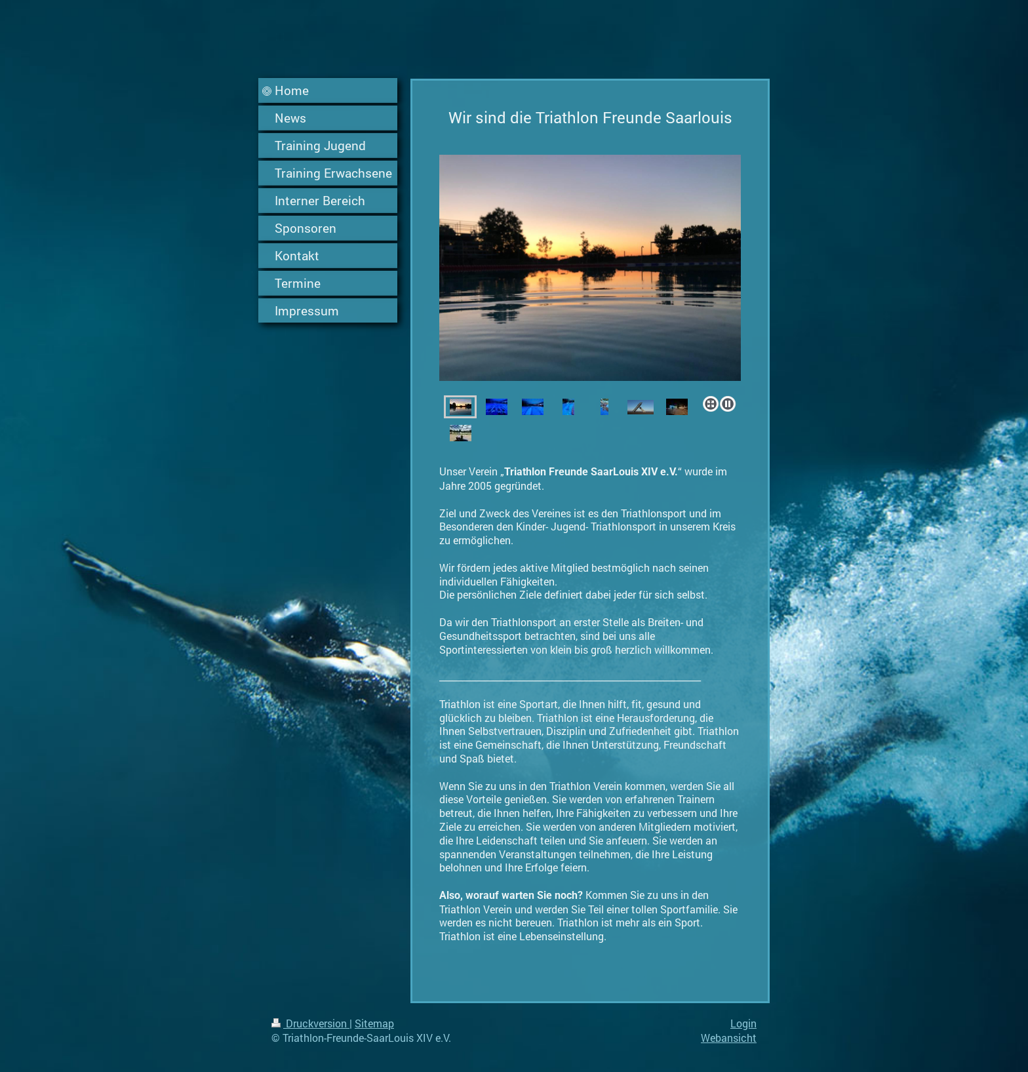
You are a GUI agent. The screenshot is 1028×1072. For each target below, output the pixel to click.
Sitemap (374, 1023)
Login (743, 1023)
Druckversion (310, 1023)
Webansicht (729, 1037)
